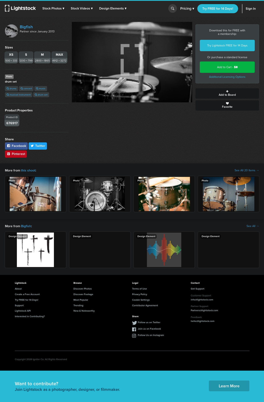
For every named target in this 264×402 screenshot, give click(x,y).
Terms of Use (139, 289)
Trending (78, 305)
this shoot (28, 170)
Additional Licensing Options (227, 77)
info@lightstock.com (202, 300)
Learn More (229, 386)
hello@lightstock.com (202, 321)
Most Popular (80, 300)
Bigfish (26, 27)
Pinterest (16, 153)
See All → (253, 226)
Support (19, 305)
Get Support (197, 289)
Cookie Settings (141, 300)
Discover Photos (82, 289)
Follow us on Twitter (149, 322)
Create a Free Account (27, 294)
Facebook (16, 145)
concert (26, 88)
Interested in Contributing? (30, 316)
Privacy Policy (139, 294)
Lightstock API (23, 311)
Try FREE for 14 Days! (217, 8)
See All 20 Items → (247, 170)
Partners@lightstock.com (204, 310)
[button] (53, 8)
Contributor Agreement (145, 305)
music (40, 88)
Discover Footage (83, 294)
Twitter (37, 145)
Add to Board (227, 93)
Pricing (187, 8)
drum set (41, 95)
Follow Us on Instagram (151, 335)
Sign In (251, 8)
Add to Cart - (227, 67)
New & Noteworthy (84, 311)
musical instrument (19, 95)
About (18, 289)
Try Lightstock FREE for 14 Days (227, 45)
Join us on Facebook (149, 329)
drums (11, 88)
